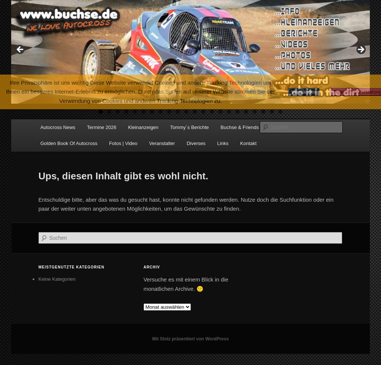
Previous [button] (20, 50)
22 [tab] (280, 112)
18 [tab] (246, 112)
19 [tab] (255, 112)
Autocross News (57, 127)
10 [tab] (178, 112)
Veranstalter (162, 143)
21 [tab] (272, 112)
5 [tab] (135, 112)
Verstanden (303, 92)
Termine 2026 (101, 127)
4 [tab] (126, 112)
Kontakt (248, 143)
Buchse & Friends (240, 127)
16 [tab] (229, 112)
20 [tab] (263, 112)
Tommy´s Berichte (189, 127)
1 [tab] (101, 112)
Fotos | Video (123, 143)
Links (222, 143)
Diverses (196, 143)
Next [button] (360, 50)
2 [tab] (109, 112)
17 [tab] (238, 112)
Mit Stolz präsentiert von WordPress (190, 339)
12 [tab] (195, 112)
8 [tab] (161, 112)
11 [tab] (186, 112)
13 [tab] (203, 112)
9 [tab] (169, 112)
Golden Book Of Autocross (68, 143)
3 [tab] (118, 112)
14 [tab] (212, 112)
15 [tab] (220, 112)
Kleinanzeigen (143, 127)
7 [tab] (152, 112)
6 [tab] (143, 112)
